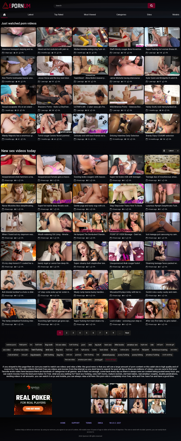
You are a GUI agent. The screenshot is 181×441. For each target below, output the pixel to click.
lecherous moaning (159, 350)
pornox (78, 355)
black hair (135, 350)
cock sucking (167, 355)
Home (62, 423)
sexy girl (24, 355)
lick (98, 355)
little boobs (119, 345)
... (120, 333)
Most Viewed (90, 14)
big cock (49, 345)
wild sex (69, 355)
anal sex (49, 350)
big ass (59, 350)
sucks (94, 350)
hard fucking (37, 350)
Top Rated (58, 14)
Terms (89, 423)
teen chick (104, 350)
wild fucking (49, 355)
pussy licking (137, 355)
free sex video (70, 360)
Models (175, 14)
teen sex (107, 345)
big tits (60, 355)
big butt (98, 345)
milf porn (160, 345)
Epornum (86, 436)
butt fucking (73, 345)
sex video (6, 350)
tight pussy (85, 350)
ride (152, 345)
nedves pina (124, 350)
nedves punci (11, 345)
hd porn (145, 350)
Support (76, 423)
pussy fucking (123, 355)
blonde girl (170, 345)
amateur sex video (21, 350)
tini (31, 345)
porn (83, 345)
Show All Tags (111, 360)
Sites (149, 14)
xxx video (174, 350)
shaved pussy (108, 355)
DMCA (100, 423)
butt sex (38, 345)
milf (76, 350)
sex (90, 345)
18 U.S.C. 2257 (115, 423)
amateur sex (132, 345)
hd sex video (61, 345)
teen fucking (88, 355)
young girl (98, 360)
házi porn (23, 345)
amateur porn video (85, 360)
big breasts (36, 355)
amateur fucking (152, 355)
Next (127, 333)
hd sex (114, 350)
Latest (30, 14)
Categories (121, 14)
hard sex (69, 350)
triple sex (144, 345)
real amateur (13, 355)
